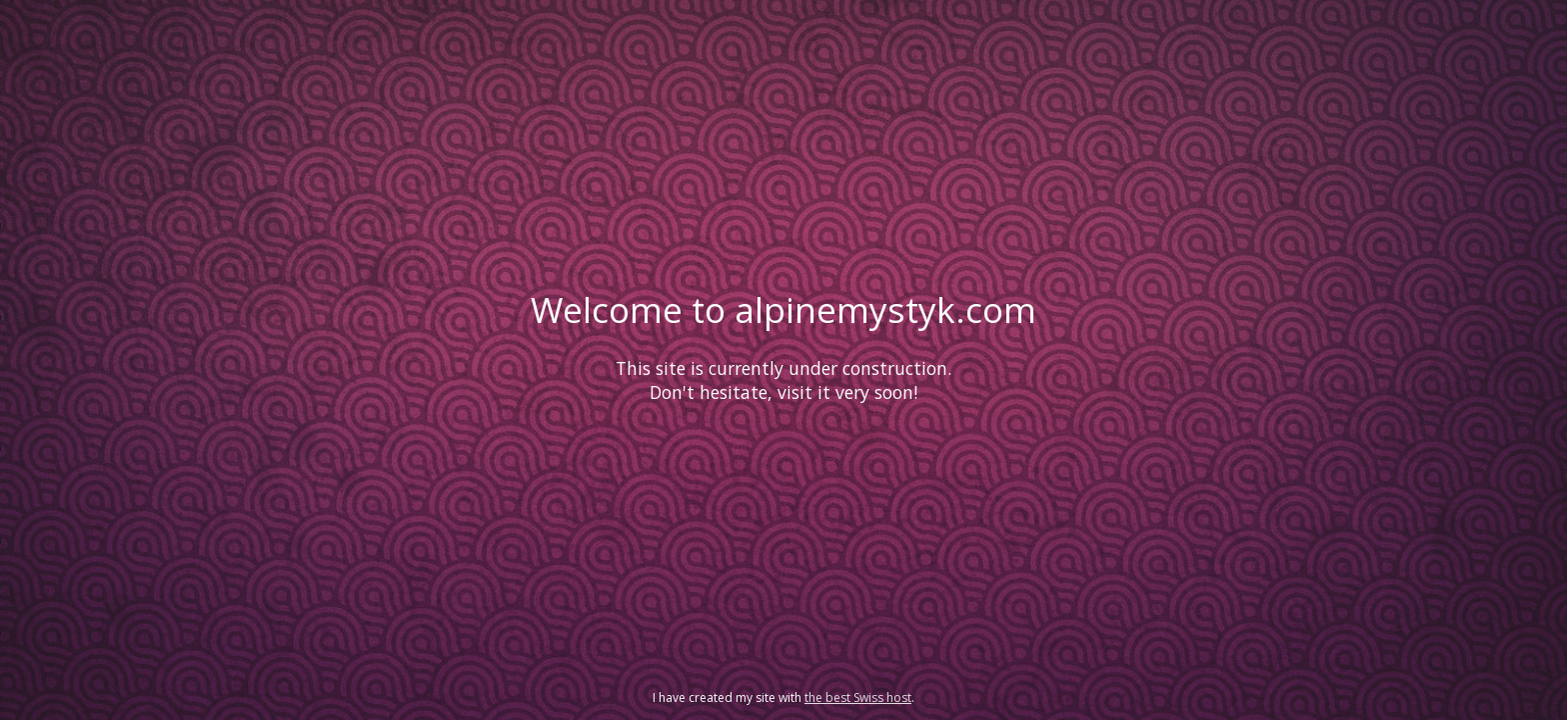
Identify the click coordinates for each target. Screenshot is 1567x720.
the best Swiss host (857, 697)
